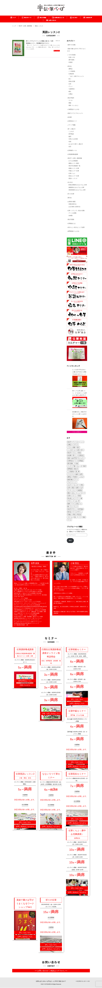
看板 (70, 103)
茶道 (79, 452)
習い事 (77, 471)
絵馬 (81, 474)
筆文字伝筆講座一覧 (74, 166)
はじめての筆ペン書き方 (76, 144)
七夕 (81, 487)
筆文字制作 (71, 98)
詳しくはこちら (77, 699)
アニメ (71, 86)
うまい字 (76, 501)
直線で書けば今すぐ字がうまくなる (76, 50)
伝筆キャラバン (71, 495)
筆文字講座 (71, 219)
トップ (14, 26)
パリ (80, 517)
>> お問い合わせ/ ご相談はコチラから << (51, 971)
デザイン (70, 501)
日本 (70, 84)
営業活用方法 (72, 204)
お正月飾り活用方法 (74, 206)
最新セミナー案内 (74, 163)
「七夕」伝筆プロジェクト (76, 76)
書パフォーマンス (72, 506)
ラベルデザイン (77, 512)
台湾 (68, 487)
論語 (70, 136)
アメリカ (75, 442)
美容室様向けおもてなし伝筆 (77, 190)
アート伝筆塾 (72, 213)
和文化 (70, 66)
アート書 (79, 498)
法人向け (70, 182)
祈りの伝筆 (71, 194)
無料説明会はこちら (24, 681)
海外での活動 (71, 44)
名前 (70, 141)
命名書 (70, 117)
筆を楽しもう (71, 498)
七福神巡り (72, 89)
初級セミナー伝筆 (74, 168)
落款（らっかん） (74, 105)
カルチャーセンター (73, 485)
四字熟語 (71, 134)
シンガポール (71, 450)
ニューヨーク (81, 493)
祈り (82, 450)
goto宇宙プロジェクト (78, 458)
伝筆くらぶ (72, 173)
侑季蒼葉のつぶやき (73, 231)
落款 (84, 517)
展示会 (70, 197)
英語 (73, 487)
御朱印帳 (70, 479)
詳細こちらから (25, 685)
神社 (82, 485)
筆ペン (75, 455)
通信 (68, 493)
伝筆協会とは (71, 223)
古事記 (71, 94)
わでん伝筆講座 (73, 161)
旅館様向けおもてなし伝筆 (76, 187)
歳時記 (71, 68)
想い (75, 517)
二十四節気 (72, 71)
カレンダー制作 (81, 466)
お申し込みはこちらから (77, 766)
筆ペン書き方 (71, 129)
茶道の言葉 (72, 81)
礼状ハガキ (72, 57)
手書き (69, 514)
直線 (68, 458)
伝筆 (78, 450)
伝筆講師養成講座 (73, 154)
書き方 (76, 469)
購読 (70, 540)
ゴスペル (70, 517)
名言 (70, 146)
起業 (77, 487)
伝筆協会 (80, 460)
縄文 (70, 91)
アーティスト (71, 490)
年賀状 (71, 62)
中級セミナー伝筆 (74, 171)
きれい (74, 493)
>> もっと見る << (77, 432)
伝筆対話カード (72, 121)
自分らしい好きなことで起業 (76, 227)
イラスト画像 (71, 447)
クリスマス (70, 474)
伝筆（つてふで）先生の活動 (76, 210)
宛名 (74, 514)
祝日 (78, 447)
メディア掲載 (71, 125)
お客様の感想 (71, 201)
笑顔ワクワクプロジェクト (75, 113)
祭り (70, 79)
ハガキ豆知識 (71, 55)
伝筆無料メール (72, 150)
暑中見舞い (72, 60)
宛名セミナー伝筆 (74, 176)
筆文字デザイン (71, 509)
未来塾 (71, 215)
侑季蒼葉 (70, 469)
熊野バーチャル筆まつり (74, 503)
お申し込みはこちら (77, 703)
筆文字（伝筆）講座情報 (25, 26)
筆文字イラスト (71, 452)
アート (76, 479)
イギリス (75, 444)
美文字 (69, 442)
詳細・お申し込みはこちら (51, 713)
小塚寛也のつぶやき (73, 109)
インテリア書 (71, 466)
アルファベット (71, 482)
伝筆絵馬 (71, 74)
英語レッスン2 (39, 26)
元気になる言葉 (73, 139)
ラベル (71, 100)
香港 (79, 495)
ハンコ (82, 442)
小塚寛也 (79, 490)
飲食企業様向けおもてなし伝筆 (78, 185)
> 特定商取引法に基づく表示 (83, 981)
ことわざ (71, 131)
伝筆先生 (81, 455)
